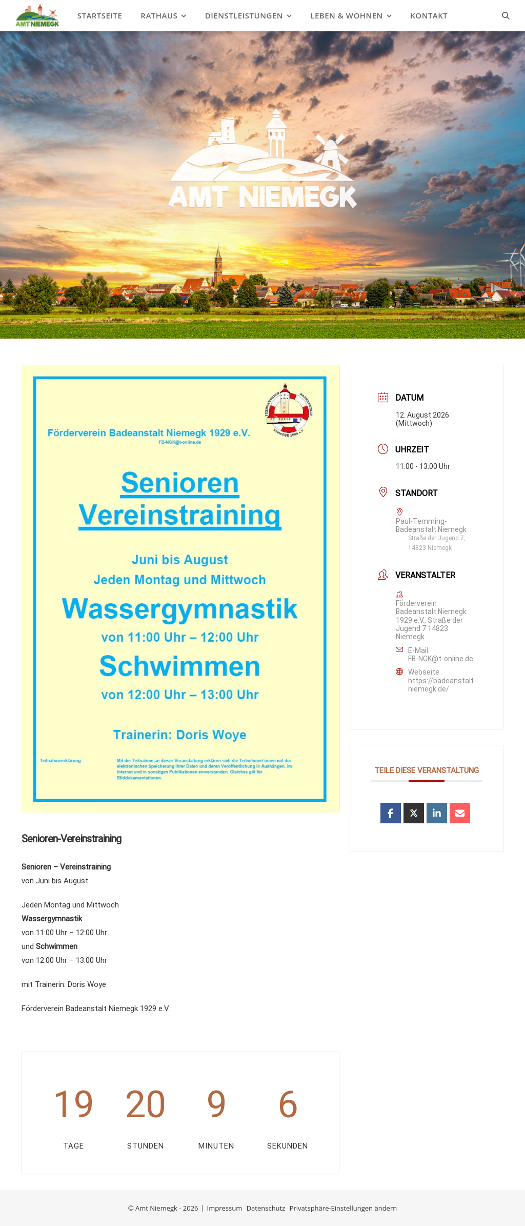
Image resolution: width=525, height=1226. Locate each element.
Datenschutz (266, 1208)
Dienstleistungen (244, 15)
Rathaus (158, 15)
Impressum (225, 1208)
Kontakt (429, 15)
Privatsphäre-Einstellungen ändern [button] (343, 1208)
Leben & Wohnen (346, 15)
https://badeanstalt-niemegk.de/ (442, 685)
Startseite (100, 15)
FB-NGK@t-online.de (440, 659)
